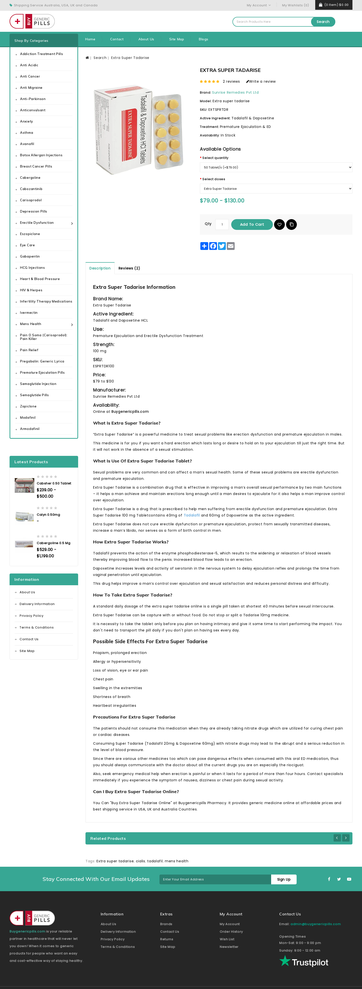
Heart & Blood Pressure (40, 279)
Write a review (261, 81)
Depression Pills (33, 211)
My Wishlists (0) (295, 5)
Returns (166, 939)
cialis (140, 861)
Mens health (30, 324)
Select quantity (215, 158)
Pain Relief (29, 350)
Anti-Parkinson (33, 99)
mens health (177, 861)
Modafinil (28, 417)
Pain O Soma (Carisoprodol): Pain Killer (44, 337)
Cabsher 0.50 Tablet (54, 483)
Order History (231, 931)
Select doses (213, 179)
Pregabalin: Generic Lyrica (42, 361)
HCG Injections (32, 268)
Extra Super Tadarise (130, 57)
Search (323, 21)
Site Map (176, 39)
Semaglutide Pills (34, 395)
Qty (208, 223)
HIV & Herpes (31, 290)
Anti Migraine (31, 88)
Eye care (27, 245)
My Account (230, 924)
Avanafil (27, 144)
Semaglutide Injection (38, 384)
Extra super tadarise (115, 861)
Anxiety (26, 121)
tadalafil (155, 861)
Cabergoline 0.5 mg (53, 543)
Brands (166, 924)
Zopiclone (28, 406)
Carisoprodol (31, 200)
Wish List (227, 939)
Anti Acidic (29, 65)
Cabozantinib (31, 189)
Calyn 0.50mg (48, 514)
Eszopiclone (30, 234)
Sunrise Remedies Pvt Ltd (235, 92)
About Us (146, 39)
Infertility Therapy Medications (46, 301)
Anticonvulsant (33, 110)
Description (100, 268)
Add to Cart (252, 224)
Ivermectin (29, 313)
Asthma (26, 133)
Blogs (203, 39)
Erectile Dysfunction (37, 223)
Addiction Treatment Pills (41, 54)
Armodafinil (30, 429)
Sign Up (284, 879)
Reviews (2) (129, 268)
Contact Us (29, 639)
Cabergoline (30, 178)
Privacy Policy (32, 615)
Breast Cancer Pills (36, 166)
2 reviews (231, 81)
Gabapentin (30, 256)
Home (90, 39)
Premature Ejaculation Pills (42, 372)
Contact (116, 39)
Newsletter (229, 946)
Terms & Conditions (37, 627)
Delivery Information (37, 604)
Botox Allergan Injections (41, 155)
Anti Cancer (30, 76)
